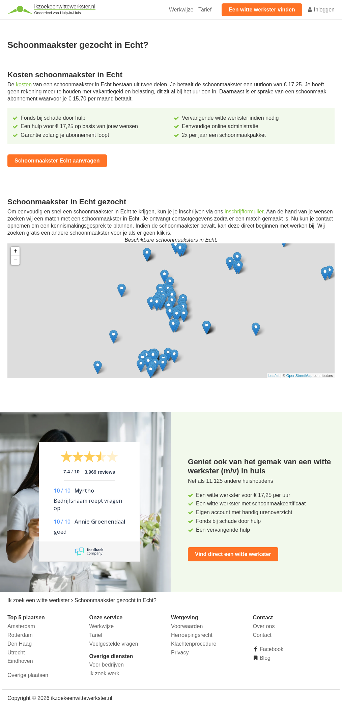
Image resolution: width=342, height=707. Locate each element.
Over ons (264, 626)
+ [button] (15, 251)
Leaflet (274, 376)
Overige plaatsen (27, 675)
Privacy (180, 652)
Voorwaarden (187, 626)
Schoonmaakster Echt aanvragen (57, 161)
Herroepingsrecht (191, 635)
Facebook (271, 649)
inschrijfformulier (244, 211)
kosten (24, 84)
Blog (264, 658)
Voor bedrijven (106, 665)
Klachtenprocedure (193, 644)
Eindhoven (20, 661)
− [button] (15, 260)
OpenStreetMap (299, 376)
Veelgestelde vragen (113, 644)
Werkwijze (181, 9)
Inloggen (321, 9)
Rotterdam (20, 635)
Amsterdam (21, 626)
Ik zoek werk (104, 673)
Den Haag (19, 644)
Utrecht (16, 652)
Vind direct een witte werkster (233, 554)
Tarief (204, 9)
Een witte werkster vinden (262, 9)
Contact (262, 635)
